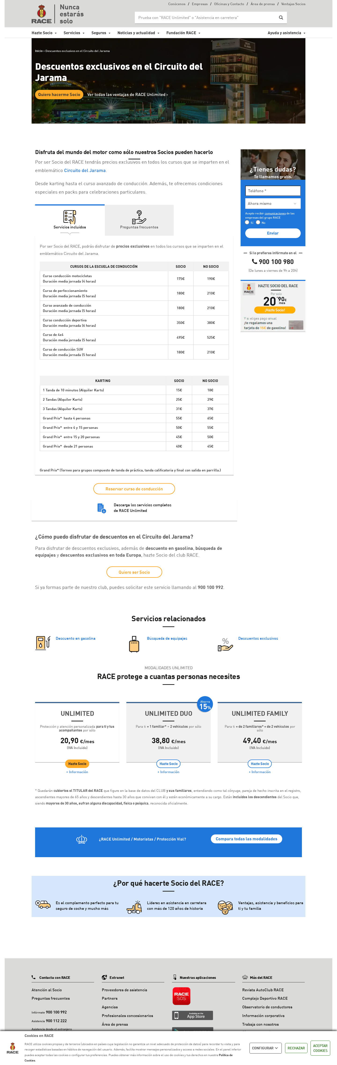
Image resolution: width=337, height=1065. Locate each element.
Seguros (99, 32)
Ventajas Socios (293, 4)
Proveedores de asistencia (124, 986)
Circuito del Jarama (85, 170)
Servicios (72, 32)
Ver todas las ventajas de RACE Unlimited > (127, 94)
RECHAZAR (296, 1048)
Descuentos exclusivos (258, 639)
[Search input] (206, 17)
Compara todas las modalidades (246, 841)
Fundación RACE (181, 32)
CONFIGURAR (265, 1048)
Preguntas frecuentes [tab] (139, 226)
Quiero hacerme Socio (59, 94)
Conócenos (176, 4)
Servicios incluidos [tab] (70, 226)
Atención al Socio (47, 986)
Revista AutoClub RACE (263, 986)
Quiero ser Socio (134, 572)
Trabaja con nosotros (260, 1020)
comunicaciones (275, 213)
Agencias (110, 1003)
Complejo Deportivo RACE (265, 994)
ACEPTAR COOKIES (320, 1048)
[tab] (273, 305)
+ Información (77, 774)
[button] (273, 305)
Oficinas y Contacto (229, 4)
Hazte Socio (42, 32)
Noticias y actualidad (136, 32)
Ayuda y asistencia (284, 32)
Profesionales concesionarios (127, 1011)
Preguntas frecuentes (51, 994)
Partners (109, 994)
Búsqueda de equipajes (167, 639)
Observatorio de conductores (267, 1003)
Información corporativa (263, 1011)
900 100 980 (276, 261)
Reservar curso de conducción (134, 488)
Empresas (200, 4)
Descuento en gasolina (75, 639)
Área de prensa (263, 4)
